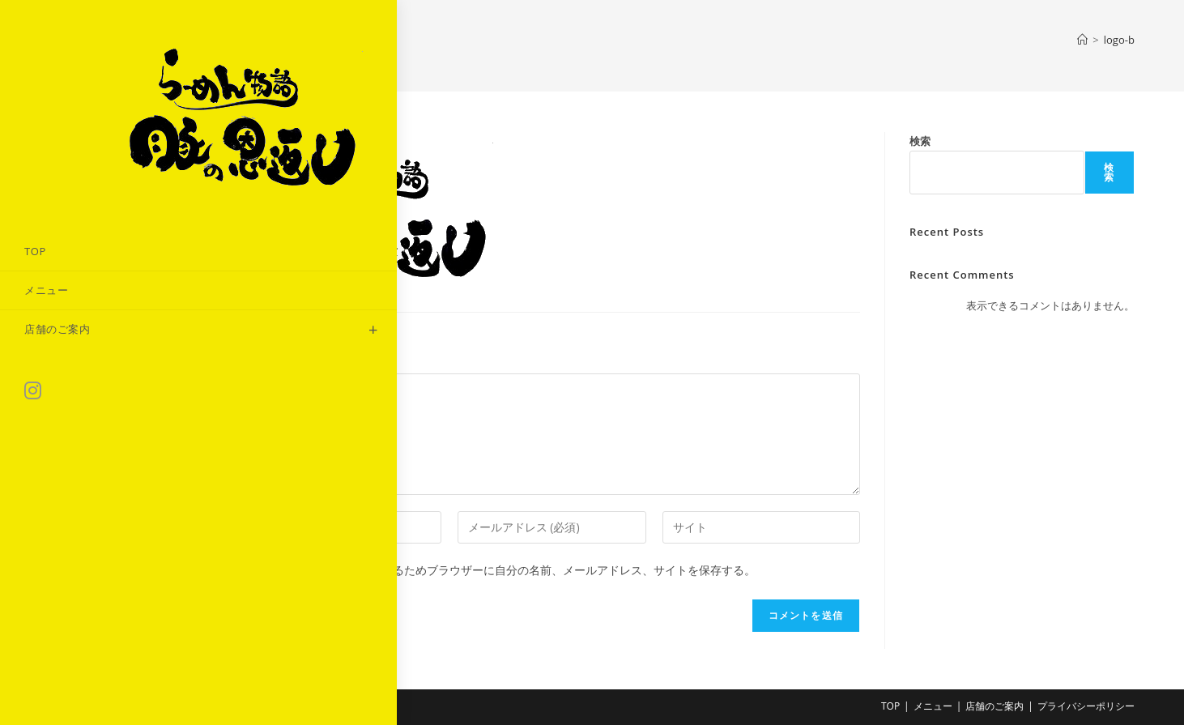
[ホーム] (1082, 39)
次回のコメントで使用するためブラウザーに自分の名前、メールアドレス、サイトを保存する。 (512, 570)
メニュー (933, 706)
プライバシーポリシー (1086, 706)
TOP (890, 706)
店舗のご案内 (994, 706)
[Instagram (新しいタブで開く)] (32, 322)
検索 (920, 141)
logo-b (1119, 39)
